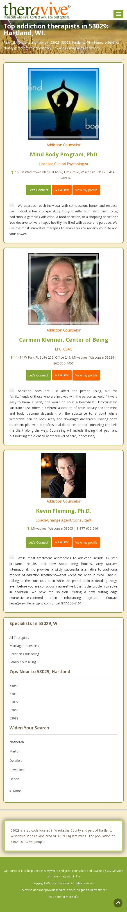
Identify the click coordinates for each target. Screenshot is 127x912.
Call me (62, 190)
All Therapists (19, 637)
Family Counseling (22, 662)
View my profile (86, 190)
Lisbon (14, 779)
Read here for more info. (63, 897)
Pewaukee (17, 770)
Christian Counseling (24, 654)
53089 (13, 718)
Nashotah (16, 742)
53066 (13, 710)
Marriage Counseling (24, 646)
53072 (13, 702)
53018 (13, 694)
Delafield (15, 760)
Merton (14, 751)
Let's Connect (38, 190)
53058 (13, 686)
